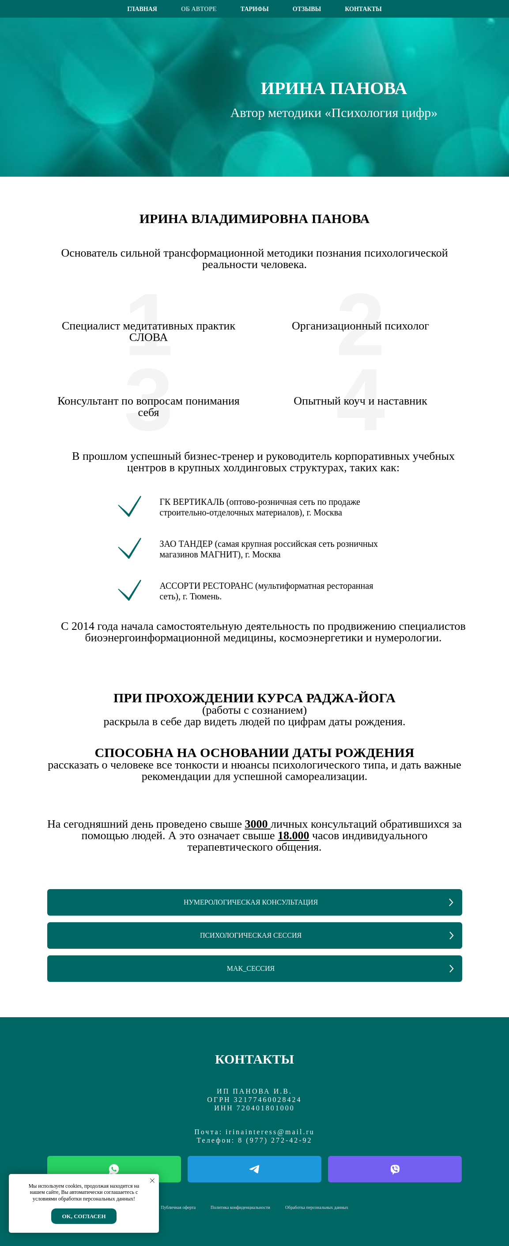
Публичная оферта (178, 1207)
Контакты (363, 9)
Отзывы (307, 9)
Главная (142, 9)
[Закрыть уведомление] (152, 1180)
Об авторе (199, 9)
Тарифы (255, 9)
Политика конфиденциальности (240, 1207)
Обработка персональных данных (316, 1207)
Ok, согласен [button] (84, 1216)
